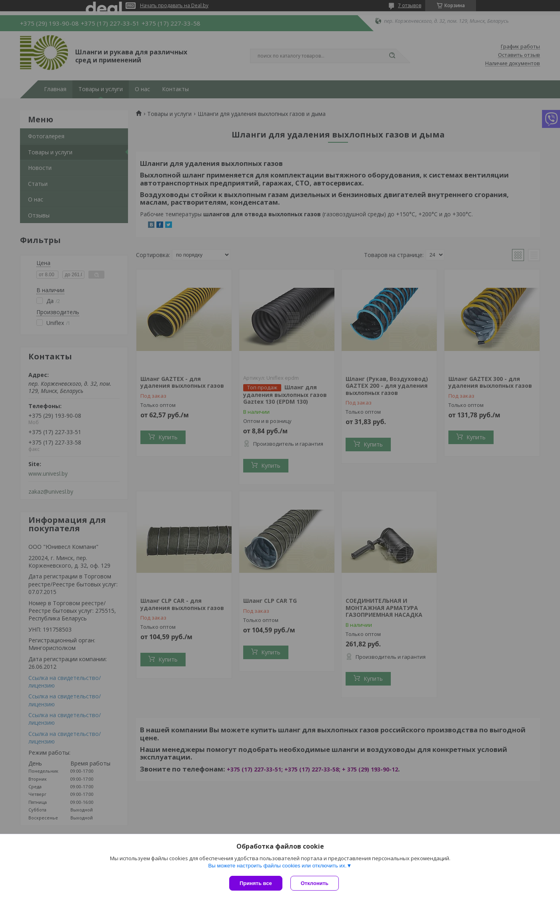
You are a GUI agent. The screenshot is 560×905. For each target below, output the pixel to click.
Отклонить (314, 883)
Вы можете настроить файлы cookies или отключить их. (277, 866)
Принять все (256, 883)
